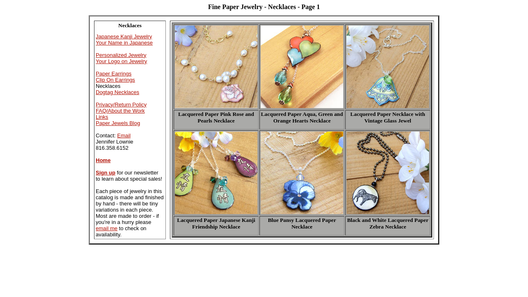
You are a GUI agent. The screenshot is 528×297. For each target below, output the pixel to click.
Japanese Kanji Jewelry (124, 36)
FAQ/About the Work (120, 111)
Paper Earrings (114, 74)
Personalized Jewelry (121, 55)
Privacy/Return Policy (121, 104)
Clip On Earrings (115, 80)
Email (124, 135)
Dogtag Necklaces (117, 92)
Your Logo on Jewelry (121, 61)
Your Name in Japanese (124, 43)
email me (107, 228)
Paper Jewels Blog (118, 123)
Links (102, 117)
